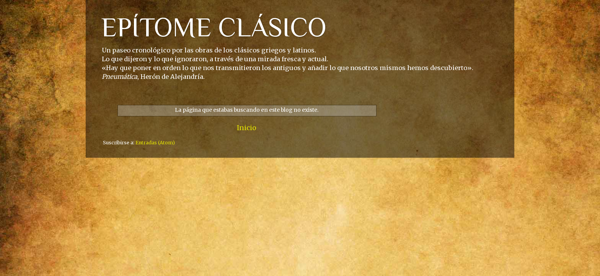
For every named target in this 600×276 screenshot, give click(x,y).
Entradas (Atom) (155, 142)
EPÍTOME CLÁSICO (213, 27)
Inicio (246, 128)
